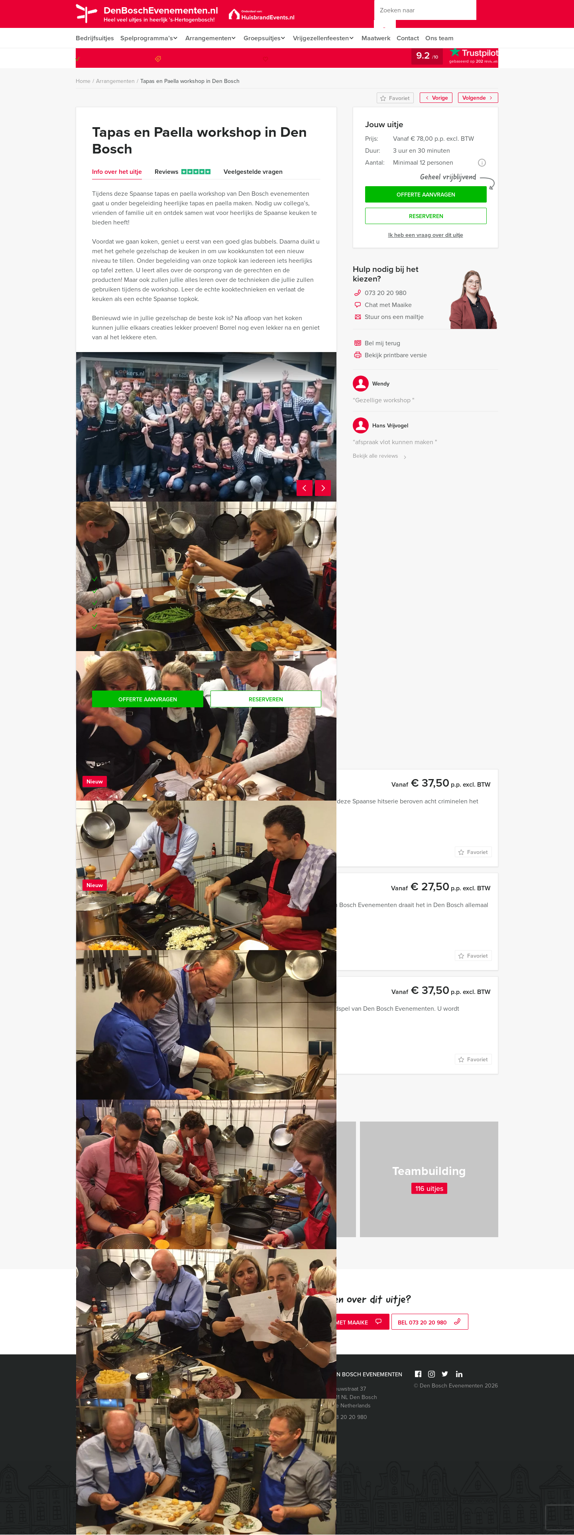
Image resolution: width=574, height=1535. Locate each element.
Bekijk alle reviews (380, 458)
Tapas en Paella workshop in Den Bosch (190, 81)
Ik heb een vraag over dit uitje (425, 237)
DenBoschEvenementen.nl (169, 13)
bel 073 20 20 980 (430, 1323)
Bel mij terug (376, 346)
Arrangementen (209, 38)
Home (83, 81)
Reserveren (426, 218)
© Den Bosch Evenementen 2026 (456, 1386)
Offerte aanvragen (426, 196)
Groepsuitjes (266, 38)
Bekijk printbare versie (390, 358)
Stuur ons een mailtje (388, 320)
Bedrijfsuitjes (94, 38)
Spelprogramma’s (146, 38)
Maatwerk (384, 38)
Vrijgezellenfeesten (327, 38)
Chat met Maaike (382, 308)
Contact (417, 38)
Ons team (450, 38)
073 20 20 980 (465, 58)
